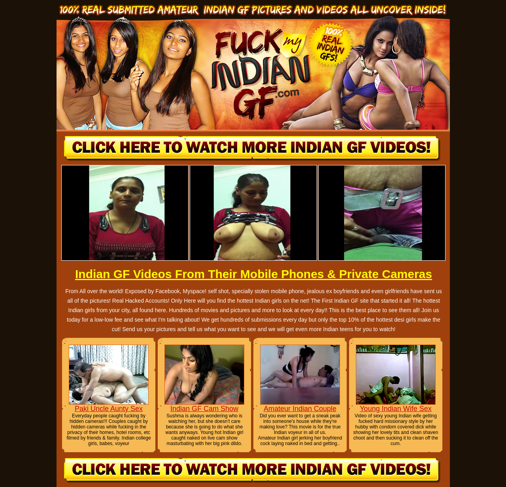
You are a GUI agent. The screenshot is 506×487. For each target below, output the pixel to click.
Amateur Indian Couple (300, 409)
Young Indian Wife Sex (395, 409)
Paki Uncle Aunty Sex (109, 409)
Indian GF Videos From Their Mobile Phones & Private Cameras (253, 273)
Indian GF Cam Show (204, 409)
